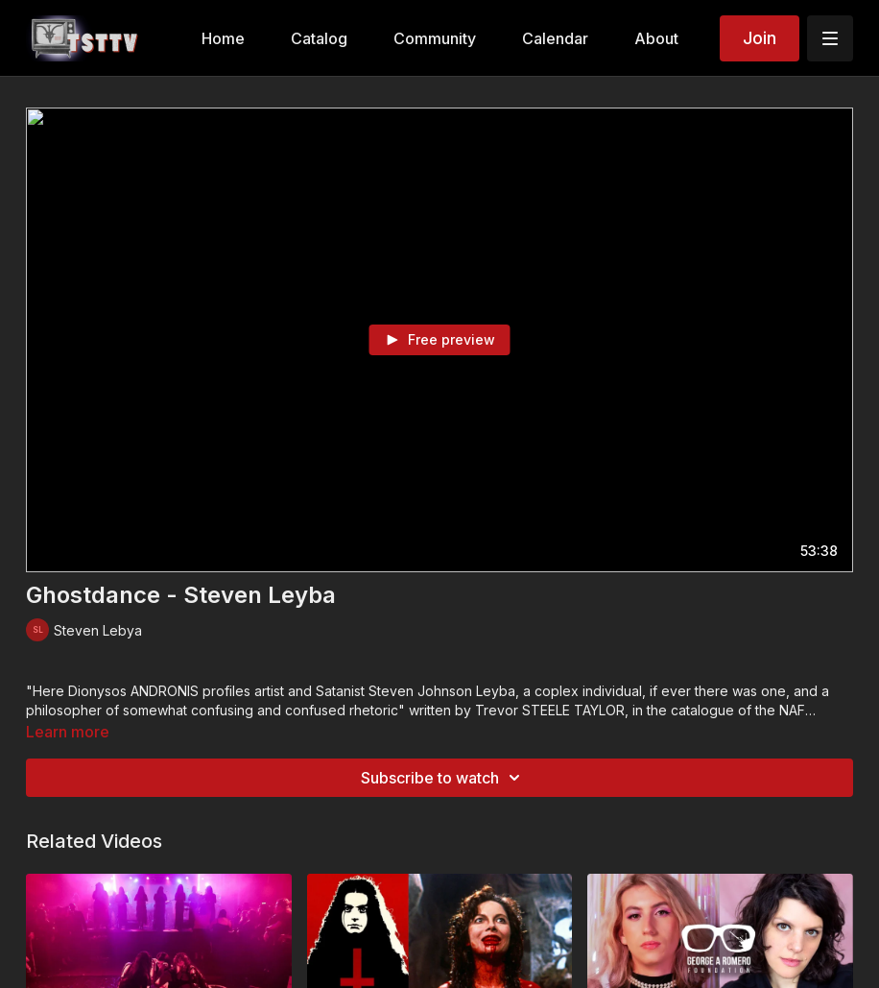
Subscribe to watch (443, 777)
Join (759, 38)
